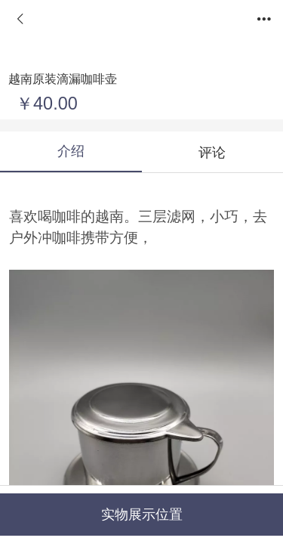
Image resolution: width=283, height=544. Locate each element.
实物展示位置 (142, 514)
